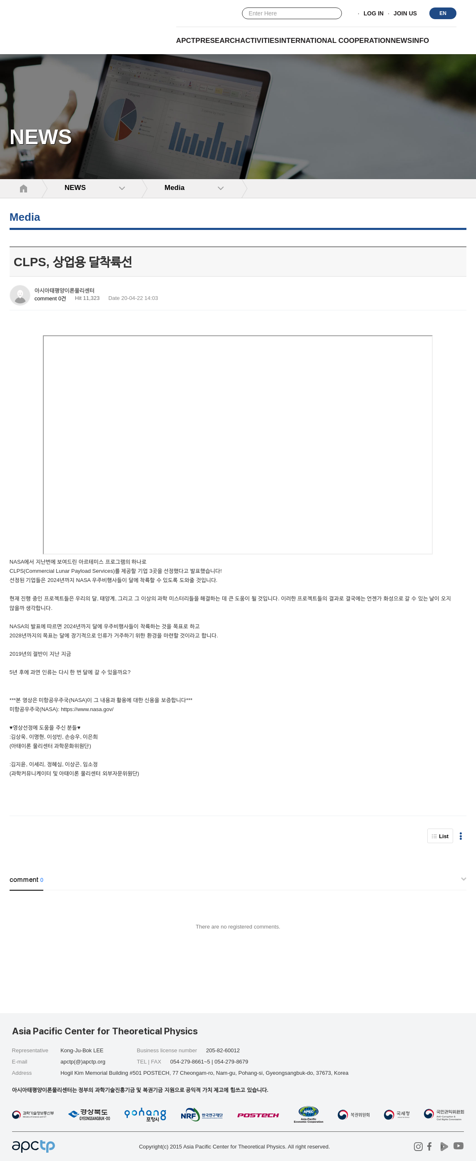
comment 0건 (50, 298)
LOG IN (374, 13)
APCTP (188, 41)
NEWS (401, 41)
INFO (420, 41)
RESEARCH (220, 41)
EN (442, 13)
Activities (259, 41)
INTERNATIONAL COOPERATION (335, 41)
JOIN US (405, 13)
